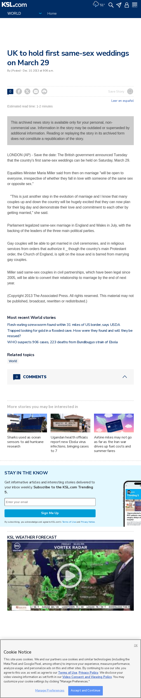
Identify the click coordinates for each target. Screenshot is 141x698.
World (13, 361)
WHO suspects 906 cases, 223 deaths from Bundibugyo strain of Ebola (62, 342)
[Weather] (99, 4)
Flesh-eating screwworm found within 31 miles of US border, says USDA (63, 324)
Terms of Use (69, 521)
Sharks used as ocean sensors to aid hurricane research (25, 442)
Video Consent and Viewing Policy (87, 677)
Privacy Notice (88, 521)
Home (52, 13)
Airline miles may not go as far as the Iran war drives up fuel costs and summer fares (113, 444)
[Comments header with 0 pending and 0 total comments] (70, 377)
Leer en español (122, 100)
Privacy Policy (88, 673)
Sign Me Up (50, 513)
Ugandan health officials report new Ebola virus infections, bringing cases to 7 (70, 444)
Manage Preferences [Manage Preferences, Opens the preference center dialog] (49, 691)
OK (136, 645)
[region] (70, 668)
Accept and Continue (85, 691)
